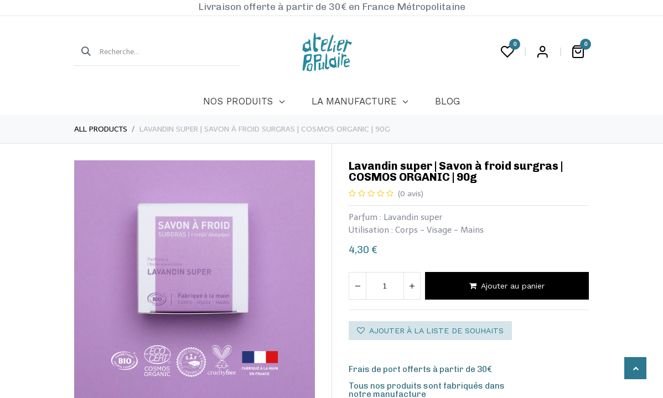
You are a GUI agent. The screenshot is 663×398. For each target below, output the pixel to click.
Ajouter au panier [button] (507, 285)
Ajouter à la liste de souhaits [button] (430, 330)
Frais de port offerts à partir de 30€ (420, 369)
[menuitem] (244, 102)
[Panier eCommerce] (578, 52)
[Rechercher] (82, 52)
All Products (100, 129)
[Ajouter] (411, 286)
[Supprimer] (357, 286)
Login (542, 52)
